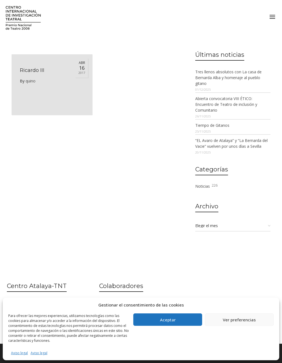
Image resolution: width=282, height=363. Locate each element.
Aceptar (168, 319)
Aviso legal (19, 353)
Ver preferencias (239, 319)
